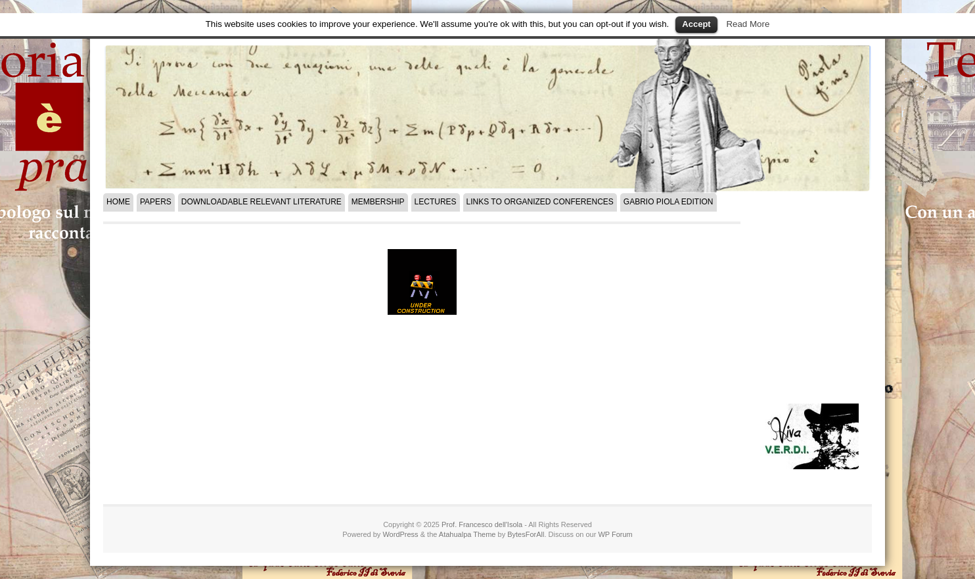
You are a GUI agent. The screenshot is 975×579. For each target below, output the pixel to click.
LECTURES (436, 201)
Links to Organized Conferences (540, 201)
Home (118, 201)
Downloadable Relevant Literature (261, 201)
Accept (696, 24)
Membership (378, 201)
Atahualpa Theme (467, 534)
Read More (747, 24)
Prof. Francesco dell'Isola (482, 524)
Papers (155, 201)
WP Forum (615, 534)
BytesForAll (525, 534)
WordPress (400, 534)
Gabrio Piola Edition (669, 201)
